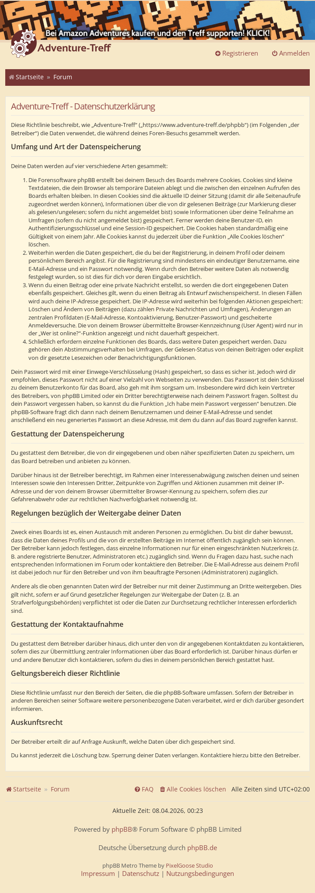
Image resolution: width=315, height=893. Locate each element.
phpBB (122, 829)
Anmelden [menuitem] (290, 53)
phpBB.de (202, 848)
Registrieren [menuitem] (236, 53)
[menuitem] (192, 789)
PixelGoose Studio (189, 865)
